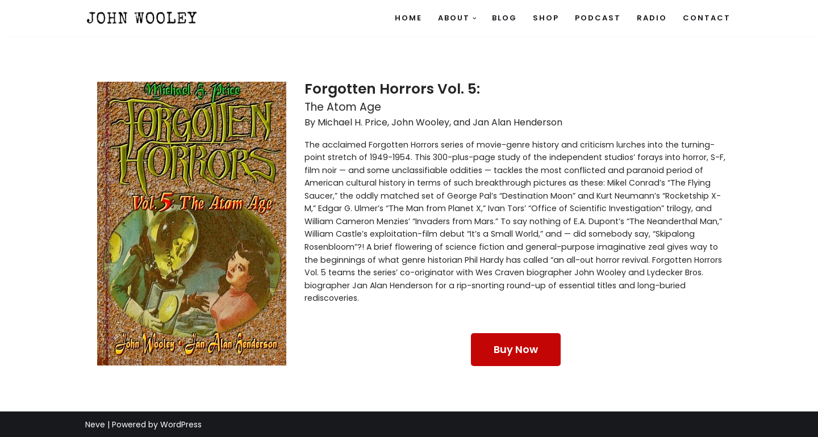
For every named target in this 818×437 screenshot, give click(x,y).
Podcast (598, 17)
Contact (707, 17)
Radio (652, 17)
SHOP (546, 17)
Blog (504, 17)
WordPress (181, 424)
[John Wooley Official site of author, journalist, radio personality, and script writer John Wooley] (142, 18)
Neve (95, 424)
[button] (475, 18)
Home (408, 17)
